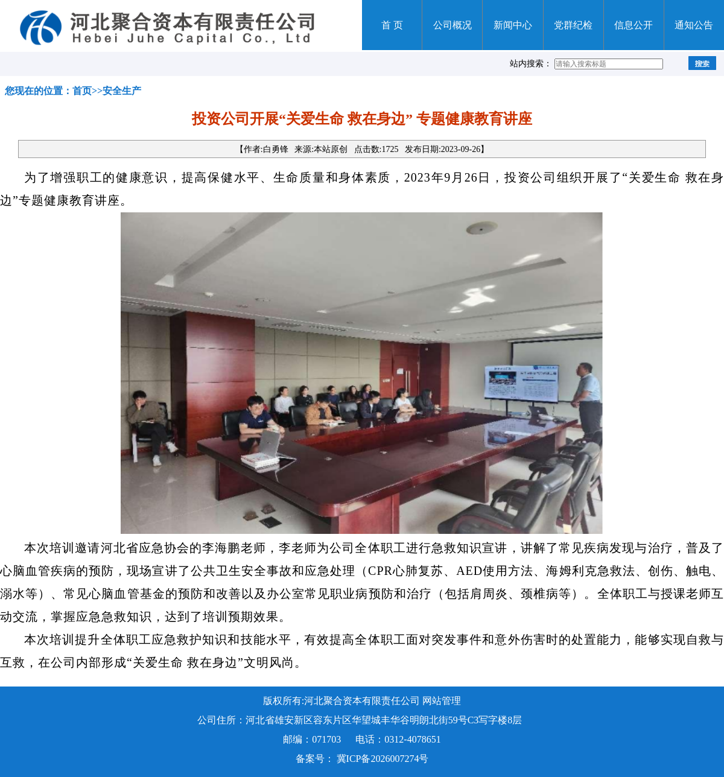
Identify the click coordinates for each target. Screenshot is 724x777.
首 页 (392, 25)
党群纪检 (573, 25)
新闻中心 (513, 25)
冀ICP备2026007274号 (383, 758)
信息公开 (633, 25)
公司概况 (452, 25)
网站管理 (441, 701)
